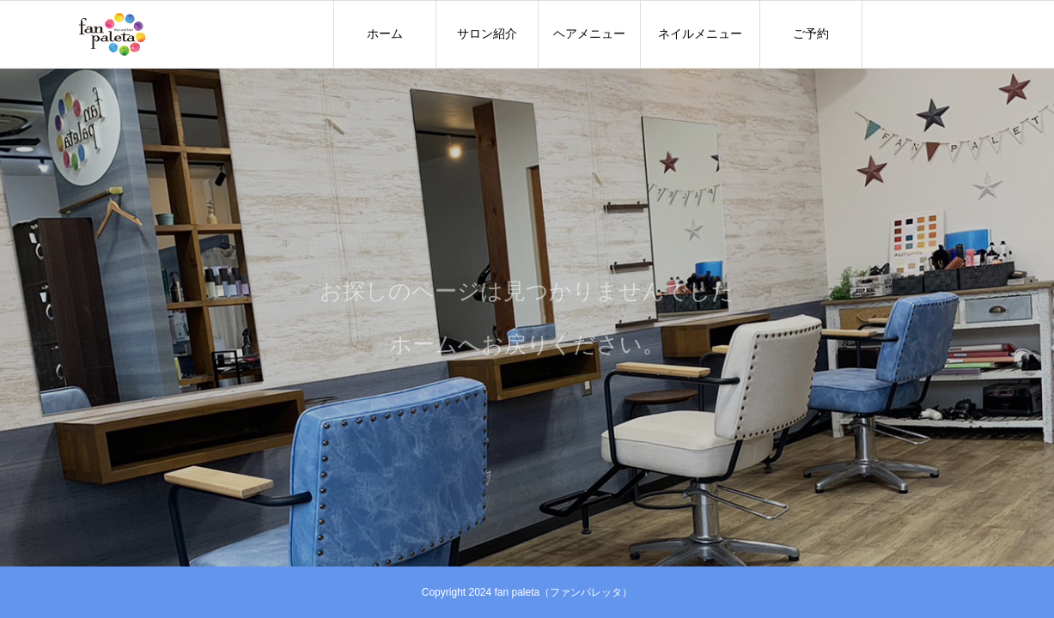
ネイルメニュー (700, 33)
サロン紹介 (487, 33)
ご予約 (811, 33)
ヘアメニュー (589, 33)
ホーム (385, 33)
